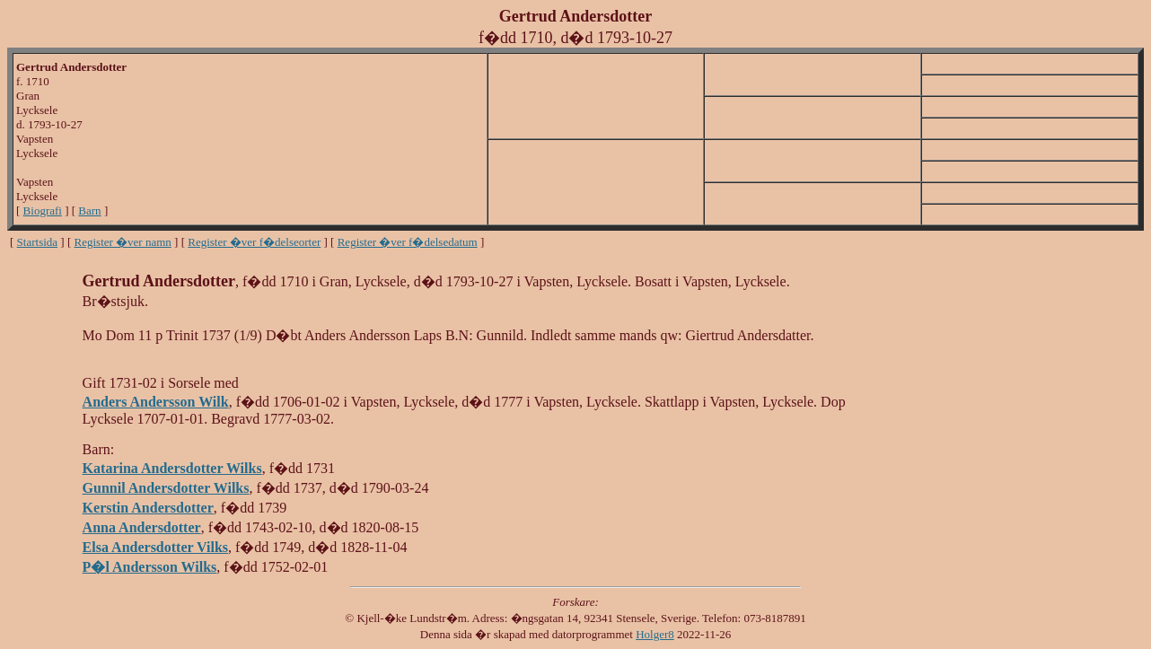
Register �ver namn (123, 242)
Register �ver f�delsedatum (408, 242)
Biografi (42, 210)
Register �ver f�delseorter (254, 242)
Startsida (37, 242)
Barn (89, 210)
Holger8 (655, 634)
